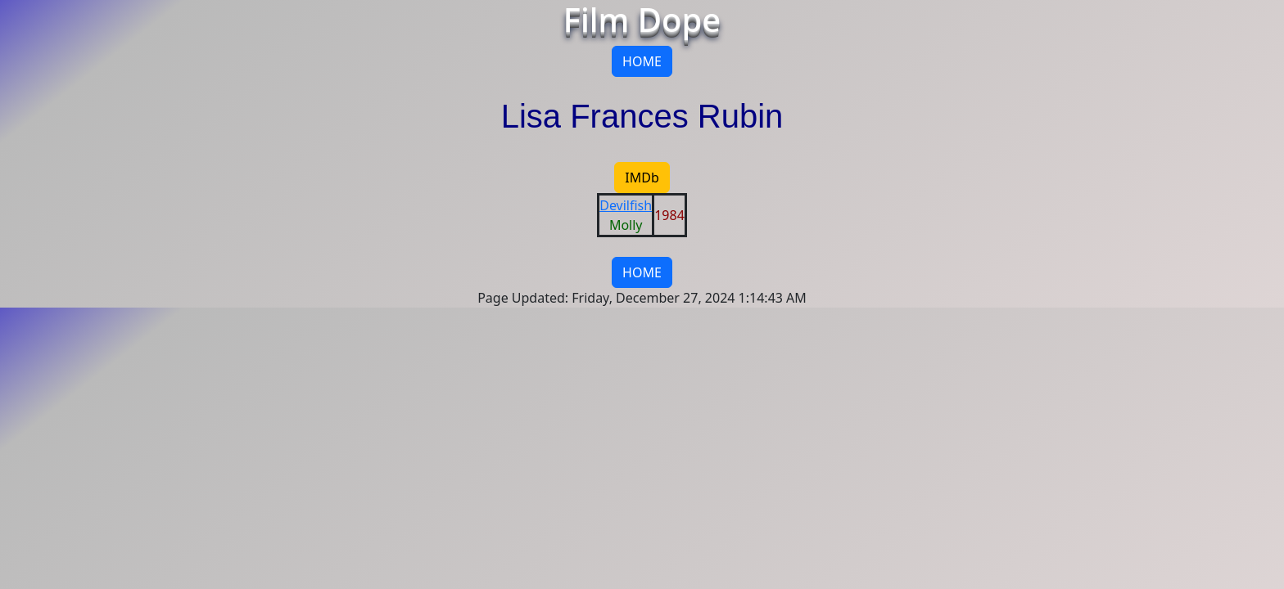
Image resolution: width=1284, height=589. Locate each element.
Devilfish (625, 205)
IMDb (641, 178)
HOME (642, 61)
